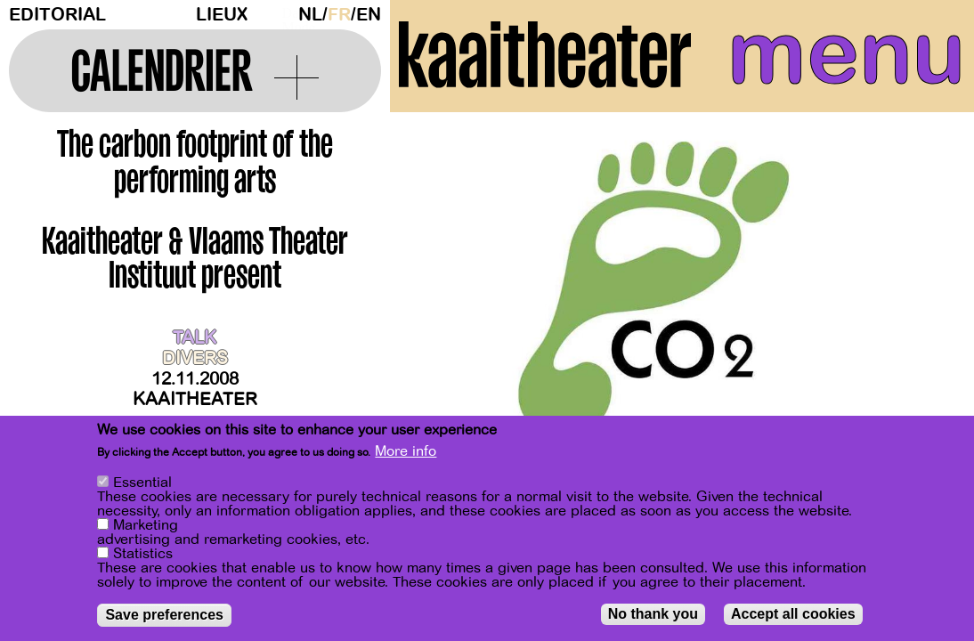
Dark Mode (285, 14)
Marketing (145, 525)
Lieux (222, 15)
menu (846, 53)
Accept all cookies (793, 613)
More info (405, 451)
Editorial (57, 15)
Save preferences (164, 614)
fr (339, 15)
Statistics (143, 554)
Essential (142, 482)
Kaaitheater (195, 399)
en (368, 15)
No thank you (653, 613)
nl (310, 15)
